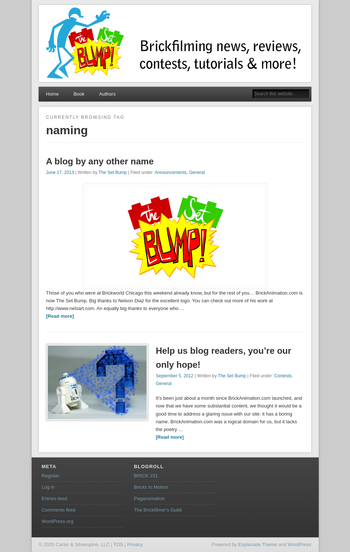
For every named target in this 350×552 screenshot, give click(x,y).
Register (50, 475)
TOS (118, 544)
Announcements (171, 172)
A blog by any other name (100, 161)
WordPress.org (57, 521)
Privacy (135, 544)
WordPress (299, 544)
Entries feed (54, 498)
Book (79, 94)
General (197, 172)
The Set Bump (113, 172)
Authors (107, 94)
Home (52, 94)
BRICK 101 (146, 475)
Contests (282, 375)
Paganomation (149, 498)
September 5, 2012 (174, 375)
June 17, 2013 (60, 172)
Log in (48, 487)
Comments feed (58, 510)
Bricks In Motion (151, 487)
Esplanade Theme (257, 544)
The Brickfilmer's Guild (158, 510)
